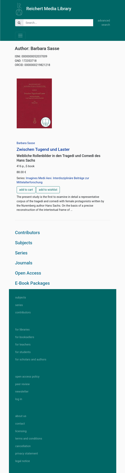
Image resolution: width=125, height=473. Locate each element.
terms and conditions (28, 438)
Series (21, 252)
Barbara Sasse (26, 143)
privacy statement (26, 453)
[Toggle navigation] (20, 35)
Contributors (27, 232)
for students (23, 352)
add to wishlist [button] (48, 189)
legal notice (22, 461)
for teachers (23, 344)
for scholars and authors (30, 359)
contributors (23, 312)
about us (20, 416)
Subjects (23, 242)
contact (20, 423)
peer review (22, 384)
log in (18, 399)
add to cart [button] (26, 189)
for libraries (22, 329)
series (19, 305)
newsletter (22, 391)
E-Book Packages (32, 283)
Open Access (28, 273)
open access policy (27, 376)
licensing (21, 431)
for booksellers (24, 337)
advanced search (104, 23)
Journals (23, 262)
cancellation (23, 446)
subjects (20, 297)
